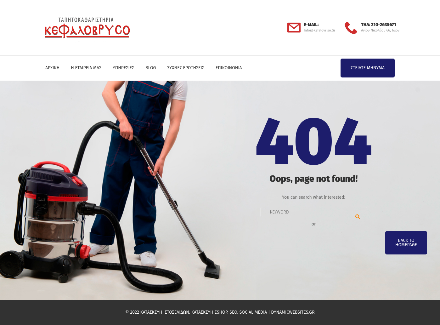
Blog (150, 68)
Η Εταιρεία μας (86, 68)
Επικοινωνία (229, 68)
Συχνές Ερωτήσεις (185, 68)
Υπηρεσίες (123, 68)
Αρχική (52, 68)
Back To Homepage (406, 243)
